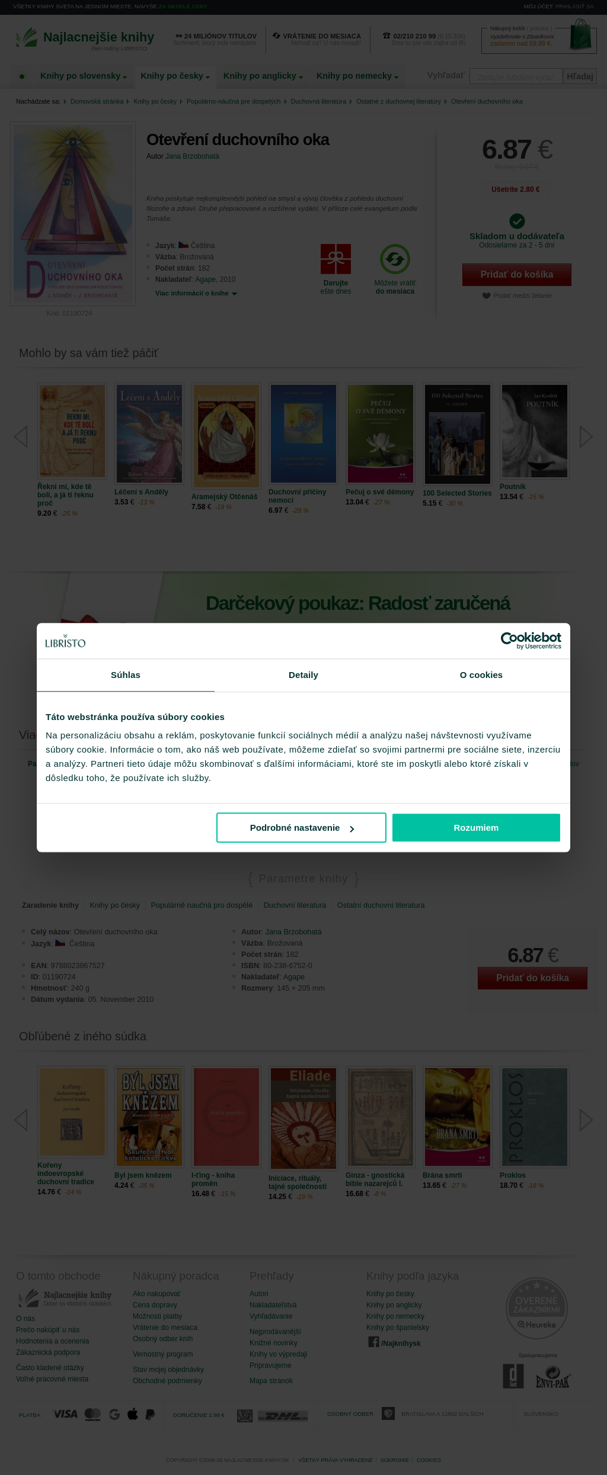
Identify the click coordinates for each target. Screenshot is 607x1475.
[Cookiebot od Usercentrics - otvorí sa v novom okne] (509, 641)
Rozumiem (476, 827)
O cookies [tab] (481, 675)
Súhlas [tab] (125, 675)
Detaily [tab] (303, 675)
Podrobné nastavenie (302, 827)
